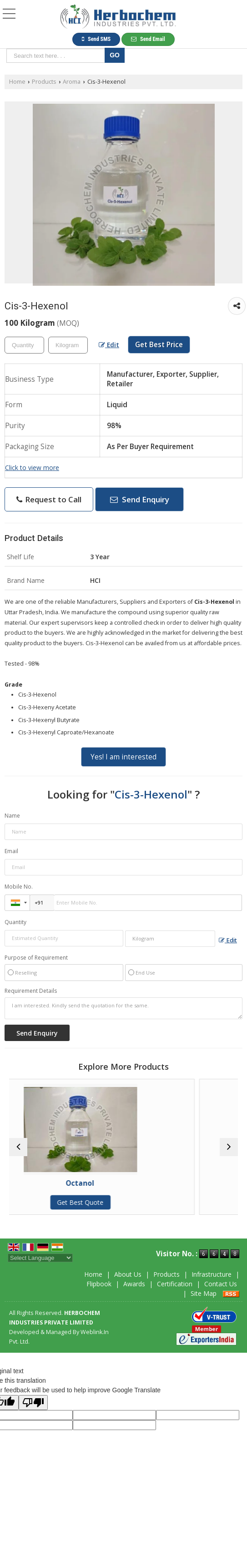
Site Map (204, 1293)
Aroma (72, 82)
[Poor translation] (33, 1402)
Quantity (15, 922)
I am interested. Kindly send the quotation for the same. (123, 1008)
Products (44, 82)
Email (11, 851)
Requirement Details (31, 991)
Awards (134, 1283)
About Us (127, 1274)
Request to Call (48, 499)
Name (12, 815)
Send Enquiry (139, 499)
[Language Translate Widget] (40, 1258)
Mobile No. (19, 886)
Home (17, 82)
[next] (229, 1147)
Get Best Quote (124, 1202)
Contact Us (220, 1283)
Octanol (123, 1183)
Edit (109, 344)
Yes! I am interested (123, 757)
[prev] (18, 1147)
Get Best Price (159, 344)
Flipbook (98, 1283)
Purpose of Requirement (36, 958)
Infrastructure (212, 1274)
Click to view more (32, 467)
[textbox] (57, 56)
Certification (174, 1283)
